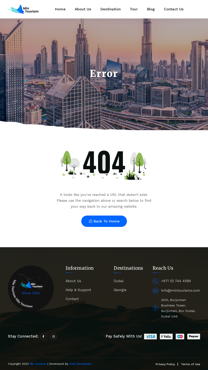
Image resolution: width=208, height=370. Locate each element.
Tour (134, 9)
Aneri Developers (80, 363)
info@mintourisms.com (180, 290)
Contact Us (174, 9)
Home (60, 9)
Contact (72, 299)
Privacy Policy (165, 364)
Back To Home (104, 221)
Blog (151, 9)
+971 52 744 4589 (176, 281)
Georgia (120, 290)
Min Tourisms (38, 363)
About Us (83, 9)
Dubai (119, 281)
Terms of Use (190, 364)
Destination (110, 9)
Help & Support (78, 290)
